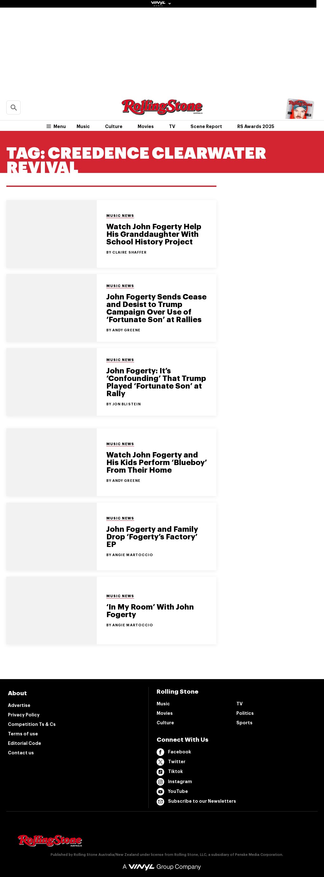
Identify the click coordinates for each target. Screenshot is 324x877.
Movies (146, 126)
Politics (245, 713)
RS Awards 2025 (255, 126)
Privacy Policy (24, 715)
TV (172, 126)
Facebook (174, 752)
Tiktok (170, 772)
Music (83, 126)
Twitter (171, 762)
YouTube (172, 791)
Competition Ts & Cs (32, 724)
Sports (244, 723)
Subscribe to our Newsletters (196, 802)
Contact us (21, 753)
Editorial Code (24, 743)
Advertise (19, 705)
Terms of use (23, 734)
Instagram (174, 782)
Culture (113, 126)
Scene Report (206, 126)
